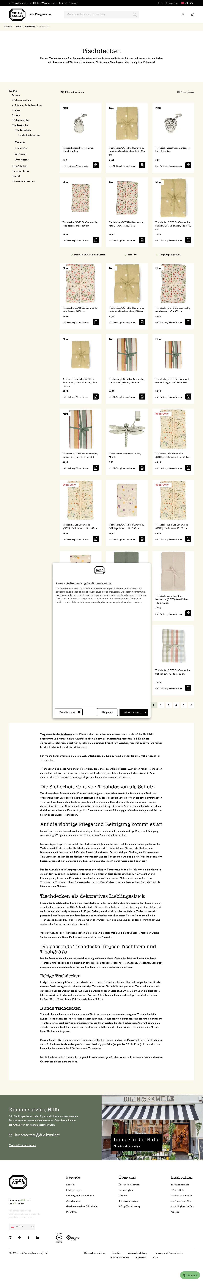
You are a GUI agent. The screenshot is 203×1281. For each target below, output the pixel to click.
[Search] (135, 14)
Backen (16, 115)
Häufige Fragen (73, 1190)
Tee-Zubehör (19, 166)
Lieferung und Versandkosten (80, 1195)
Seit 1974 (132, 254)
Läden (159, 3)
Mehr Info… (72, 1212)
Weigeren (107, 712)
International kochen (23, 181)
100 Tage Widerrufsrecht (43, 3)
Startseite (8, 26)
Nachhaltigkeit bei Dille (182, 1206)
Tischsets (20, 142)
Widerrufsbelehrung (138, 1253)
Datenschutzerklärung (95, 1253)
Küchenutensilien (21, 100)
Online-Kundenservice (22, 1145)
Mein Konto (183, 14)
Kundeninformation (119, 1257)
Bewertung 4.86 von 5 (68, 3)
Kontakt (70, 1184)
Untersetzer (21, 159)
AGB (155, 1257)
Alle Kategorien (40, 14)
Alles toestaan (135, 712)
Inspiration (182, 1177)
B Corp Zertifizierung (129, 1206)
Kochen (16, 110)
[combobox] (101, 14)
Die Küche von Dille (181, 1201)
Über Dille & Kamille (128, 1184)
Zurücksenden (73, 1201)
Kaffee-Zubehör (21, 171)
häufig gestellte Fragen (42, 1125)
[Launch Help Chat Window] (190, 1275)
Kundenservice (172, 3)
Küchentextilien (20, 120)
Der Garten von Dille (181, 1195)
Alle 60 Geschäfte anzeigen (127, 1146)
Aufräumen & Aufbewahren (27, 105)
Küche (18, 26)
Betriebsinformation (128, 1201)
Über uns (127, 1177)
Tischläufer (21, 148)
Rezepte (175, 1212)
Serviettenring (113, 738)
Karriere (122, 1195)
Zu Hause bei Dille (180, 1184)
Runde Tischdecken (29, 135)
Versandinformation (20, 3)
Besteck (16, 176)
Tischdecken (23, 130)
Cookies (117, 1253)
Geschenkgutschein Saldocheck (81, 1206)
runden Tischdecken (62, 1027)
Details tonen (70, 712)
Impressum (141, 1257)
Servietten (20, 154)
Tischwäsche (30, 26)
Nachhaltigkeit (125, 1190)
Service (16, 95)
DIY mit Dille (177, 1190)
